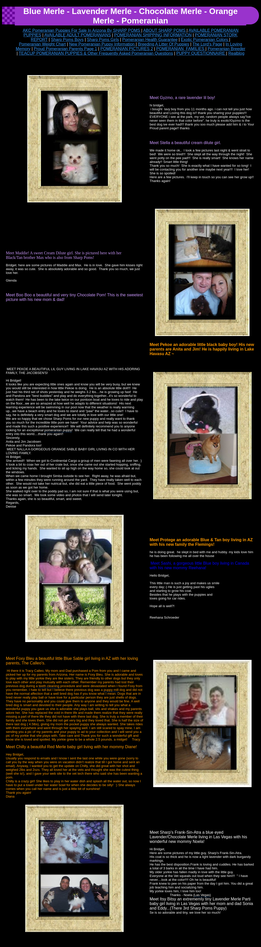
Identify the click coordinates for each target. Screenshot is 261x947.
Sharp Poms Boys (67, 39)
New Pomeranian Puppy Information (102, 44)
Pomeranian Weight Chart (42, 44)
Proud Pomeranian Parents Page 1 (65, 49)
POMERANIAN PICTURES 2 (126, 49)
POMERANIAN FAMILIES (180, 49)
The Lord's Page (207, 44)
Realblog (236, 53)
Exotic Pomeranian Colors (205, 39)
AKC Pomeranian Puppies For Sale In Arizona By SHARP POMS (82, 30)
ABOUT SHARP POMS (165, 30)
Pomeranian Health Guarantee (150, 39)
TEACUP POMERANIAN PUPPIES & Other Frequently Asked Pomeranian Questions (96, 53)
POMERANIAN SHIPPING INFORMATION (153, 35)
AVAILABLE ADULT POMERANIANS (77, 35)
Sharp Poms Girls (103, 39)
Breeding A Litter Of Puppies (163, 44)
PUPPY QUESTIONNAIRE (201, 53)
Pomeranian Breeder (226, 49)
